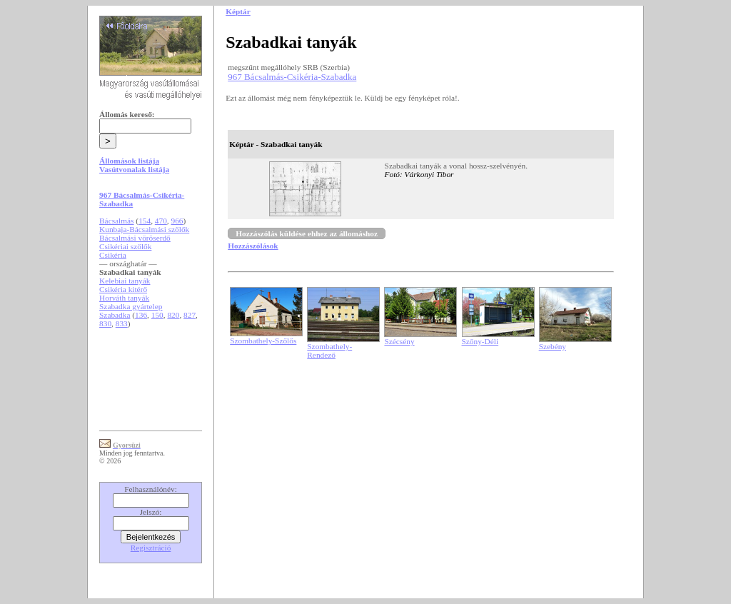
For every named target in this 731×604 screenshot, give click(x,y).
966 (177, 220)
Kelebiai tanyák (124, 280)
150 (157, 315)
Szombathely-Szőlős (263, 340)
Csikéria (112, 255)
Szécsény (399, 341)
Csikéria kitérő (123, 289)
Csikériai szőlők (125, 246)
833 (122, 323)
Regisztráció (151, 547)
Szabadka (114, 315)
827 (189, 315)
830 (105, 323)
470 (161, 220)
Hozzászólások (253, 245)
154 (144, 220)
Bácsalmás (116, 220)
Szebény (552, 346)
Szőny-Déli (480, 341)
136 (141, 315)
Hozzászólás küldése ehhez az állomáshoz (307, 233)
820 (173, 315)
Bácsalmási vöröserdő (135, 237)
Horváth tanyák (124, 297)
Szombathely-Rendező (329, 350)
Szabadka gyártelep (130, 306)
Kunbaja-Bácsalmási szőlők (144, 229)
